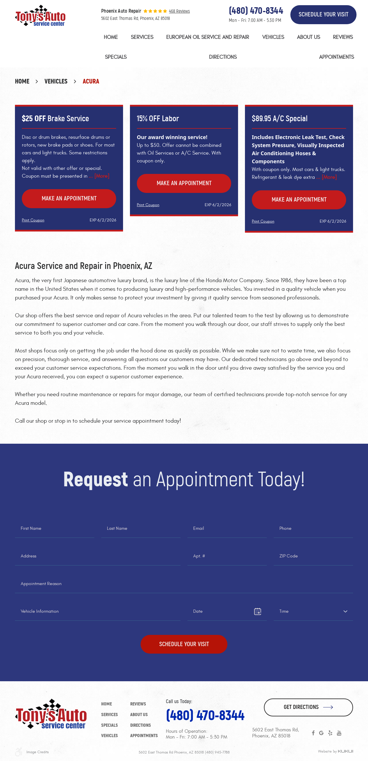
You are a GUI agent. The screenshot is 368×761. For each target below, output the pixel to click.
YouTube (339, 733)
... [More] (99, 176)
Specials (115, 57)
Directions (223, 57)
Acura (91, 81)
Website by (335, 752)
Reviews (343, 37)
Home (111, 37)
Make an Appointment (69, 198)
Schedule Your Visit (323, 14)
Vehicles (273, 37)
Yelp (330, 733)
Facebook (313, 733)
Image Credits (37, 752)
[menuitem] (110, 39)
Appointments (336, 57)
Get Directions (301, 707)
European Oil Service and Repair (207, 37)
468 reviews (179, 11)
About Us (308, 37)
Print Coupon (33, 220)
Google (321, 733)
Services (142, 37)
